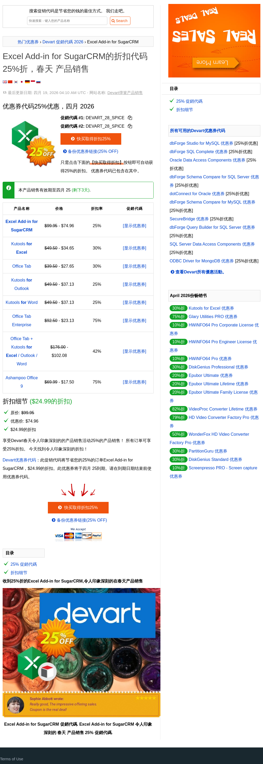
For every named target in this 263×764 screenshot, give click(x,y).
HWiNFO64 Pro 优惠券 (210, 358)
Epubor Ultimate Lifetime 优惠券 (219, 384)
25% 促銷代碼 (24, 564)
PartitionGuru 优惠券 (208, 451)
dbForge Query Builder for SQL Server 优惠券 (212, 227)
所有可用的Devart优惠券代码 (197, 130)
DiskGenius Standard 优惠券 (215, 459)
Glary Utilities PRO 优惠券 (213, 316)
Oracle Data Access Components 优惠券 (207, 160)
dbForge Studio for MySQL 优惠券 (201, 143)
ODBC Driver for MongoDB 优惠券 (202, 261)
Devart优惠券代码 (19, 460)
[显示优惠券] (134, 226)
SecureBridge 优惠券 (189, 219)
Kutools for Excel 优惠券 (211, 308)
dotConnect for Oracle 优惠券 (197, 193)
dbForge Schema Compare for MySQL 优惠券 (212, 202)
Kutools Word (22, 302)
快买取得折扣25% (90, 139)
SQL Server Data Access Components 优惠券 (212, 244)
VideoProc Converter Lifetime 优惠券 (223, 409)
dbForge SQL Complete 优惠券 (199, 151)
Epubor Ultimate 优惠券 (210, 375)
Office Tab (21, 266)
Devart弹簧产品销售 (125, 92)
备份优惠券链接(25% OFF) (90, 151)
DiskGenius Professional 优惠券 (218, 367)
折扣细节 (19, 572)
